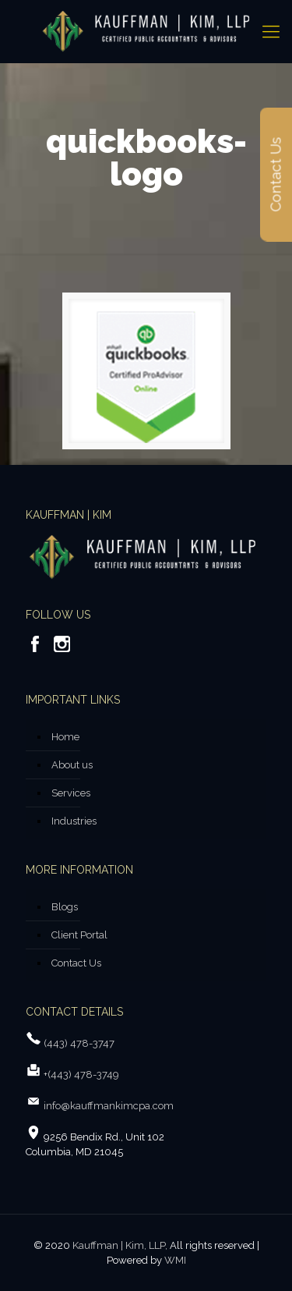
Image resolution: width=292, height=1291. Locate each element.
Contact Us (76, 963)
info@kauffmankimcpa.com (107, 1106)
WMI (175, 1260)
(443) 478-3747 (79, 1043)
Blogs (64, 907)
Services (70, 793)
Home (65, 737)
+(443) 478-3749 (81, 1074)
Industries (74, 821)
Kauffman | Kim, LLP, (119, 1245)
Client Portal (79, 935)
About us (72, 765)
